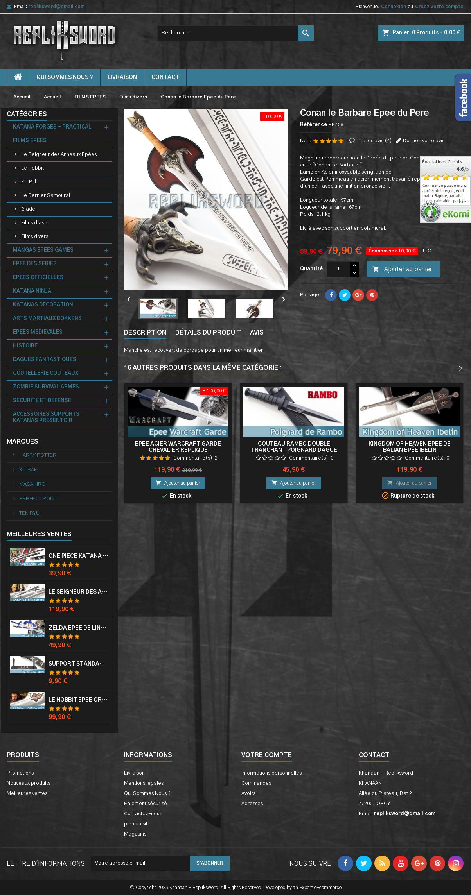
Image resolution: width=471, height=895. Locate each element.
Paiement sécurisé (145, 803)
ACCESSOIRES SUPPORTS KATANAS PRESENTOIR (46, 417)
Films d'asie (35, 223)
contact (165, 77)
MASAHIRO (31, 484)
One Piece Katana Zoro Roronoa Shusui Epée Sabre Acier (79, 556)
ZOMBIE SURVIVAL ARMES (46, 387)
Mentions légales (144, 783)
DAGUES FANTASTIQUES (44, 359)
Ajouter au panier (402, 270)
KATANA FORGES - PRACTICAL (52, 127)
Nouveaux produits (28, 783)
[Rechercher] (235, 33)
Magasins (135, 834)
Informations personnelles (271, 773)
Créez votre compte (439, 6)
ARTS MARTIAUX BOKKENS (47, 318)
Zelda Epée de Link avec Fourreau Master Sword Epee (79, 628)
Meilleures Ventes (39, 534)
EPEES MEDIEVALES (38, 332)
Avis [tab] (257, 332)
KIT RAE (27, 470)
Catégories (27, 114)
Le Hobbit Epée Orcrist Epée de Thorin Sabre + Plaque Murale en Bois (79, 700)
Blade (28, 209)
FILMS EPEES (30, 140)
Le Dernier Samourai (45, 195)
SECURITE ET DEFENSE (42, 400)
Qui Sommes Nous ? (64, 77)
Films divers (34, 236)
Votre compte (266, 755)
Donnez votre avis (423, 140)
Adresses (252, 803)
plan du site (137, 824)
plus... (464, 202)
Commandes (256, 783)
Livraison (122, 77)
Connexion (393, 6)
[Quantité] (338, 269)
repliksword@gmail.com (56, 6)
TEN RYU (29, 513)
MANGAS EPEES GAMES (43, 250)
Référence (313, 124)
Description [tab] (145, 332)
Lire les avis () (374, 140)
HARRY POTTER (37, 455)
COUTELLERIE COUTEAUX (45, 373)
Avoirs (248, 793)
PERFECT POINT (38, 498)
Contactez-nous (143, 813)
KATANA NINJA (32, 291)
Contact (374, 755)
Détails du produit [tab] (208, 332)
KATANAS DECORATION (43, 305)
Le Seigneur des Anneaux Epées (59, 154)
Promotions (20, 773)
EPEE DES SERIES (35, 264)
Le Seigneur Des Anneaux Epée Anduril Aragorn (79, 592)
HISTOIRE (25, 346)
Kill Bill (28, 181)
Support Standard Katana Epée (79, 664)
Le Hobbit (32, 168)
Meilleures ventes (27, 793)
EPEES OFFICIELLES (38, 277)
